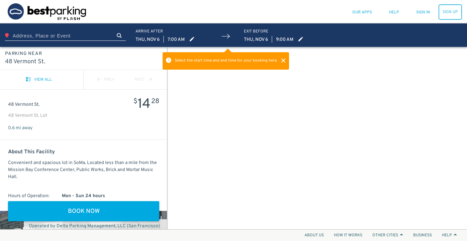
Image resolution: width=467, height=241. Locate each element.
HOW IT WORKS (348, 235)
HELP (449, 235)
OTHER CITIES (387, 235)
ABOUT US (314, 235)
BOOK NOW (84, 211)
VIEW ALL (39, 79)
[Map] (317, 138)
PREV (105, 79)
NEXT (143, 79)
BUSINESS (422, 235)
